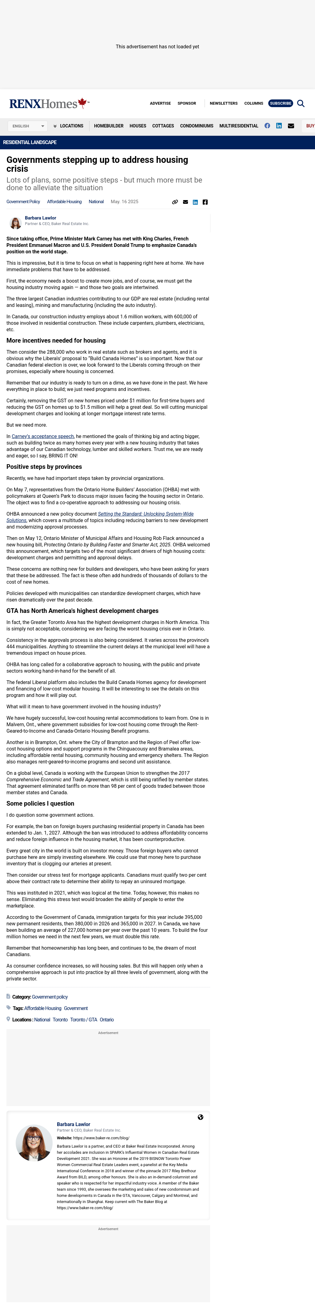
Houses (138, 125)
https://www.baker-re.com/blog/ (101, 1138)
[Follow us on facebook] (270, 125)
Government (76, 1008)
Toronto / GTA (83, 1020)
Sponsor (186, 103)
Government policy (23, 201)
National (96, 201)
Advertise (160, 103)
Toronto (60, 1020)
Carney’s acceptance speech (43, 436)
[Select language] (28, 126)
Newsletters (223, 103)
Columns (253, 103)
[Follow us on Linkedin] (282, 125)
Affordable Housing (64, 201)
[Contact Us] (294, 126)
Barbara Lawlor (40, 217)
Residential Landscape (29, 142)
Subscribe (280, 103)
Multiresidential (239, 125)
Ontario (107, 1020)
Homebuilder (108, 125)
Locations (68, 125)
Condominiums (196, 125)
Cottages (163, 125)
